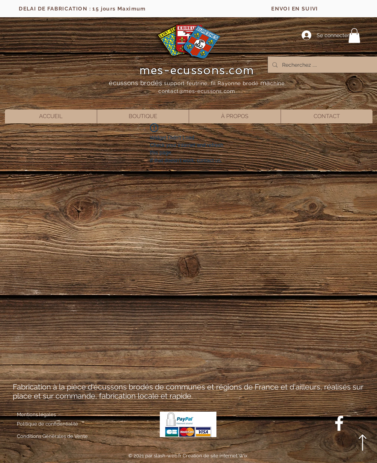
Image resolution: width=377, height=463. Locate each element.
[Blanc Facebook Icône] (339, 423)
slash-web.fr (168, 456)
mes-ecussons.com (196, 70)
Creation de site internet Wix (215, 456)
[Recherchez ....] (324, 65)
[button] (354, 35)
